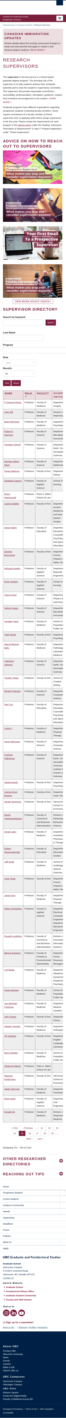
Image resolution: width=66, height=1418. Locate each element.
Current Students (11, 1199)
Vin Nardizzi (10, 1036)
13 (58, 1127)
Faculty (43, 393)
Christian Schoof (12, 444)
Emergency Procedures (13, 1409)
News (6, 1357)
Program (8, 345)
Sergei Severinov (12, 801)
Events (6, 1360)
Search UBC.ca (10, 1370)
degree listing (24, 125)
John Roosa (10, 1016)
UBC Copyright (46, 1409)
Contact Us (8, 1278)
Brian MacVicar (11, 421)
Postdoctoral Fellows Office (20, 1291)
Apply (6, 1248)
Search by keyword (14, 317)
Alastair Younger (12, 1026)
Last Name (9, 332)
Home (6, 1186)
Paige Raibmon (12, 471)
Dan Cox (8, 704)
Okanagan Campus (12, 1384)
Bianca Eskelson (12, 953)
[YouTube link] (21, 1313)
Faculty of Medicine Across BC (18, 1399)
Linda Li (8, 728)
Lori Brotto (9, 970)
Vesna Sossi (10, 595)
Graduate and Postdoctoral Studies (33, 1258)
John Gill (8, 412)
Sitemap (23, 1327)
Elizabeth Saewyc (13, 481)
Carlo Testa (10, 878)
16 (30, 1133)
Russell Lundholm (13, 936)
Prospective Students (24, 25)
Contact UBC (9, 1351)
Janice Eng (9, 895)
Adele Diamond (12, 1089)
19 (53, 1133)
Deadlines (8, 1224)
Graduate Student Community (21, 1295)
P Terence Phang (12, 402)
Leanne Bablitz (11, 503)
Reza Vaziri (10, 1098)
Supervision (9, 1217)
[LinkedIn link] (13, 1313)
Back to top (10, 1327)
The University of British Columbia (24, 6)
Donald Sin (9, 1112)
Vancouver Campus (12, 1381)
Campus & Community (13, 1205)
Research (42, 1327)
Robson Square (10, 1392)
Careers (7, 1364)
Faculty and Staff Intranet (19, 1300)
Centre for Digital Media (14, 1395)
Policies (7, 1236)
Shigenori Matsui (12, 1066)
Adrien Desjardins (13, 908)
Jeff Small (9, 862)
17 (38, 1133)
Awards (6, 1211)
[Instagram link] (6, 1313)
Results (7, 368)
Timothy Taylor (11, 678)
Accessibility (8, 1413)
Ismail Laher (10, 831)
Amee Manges (11, 990)
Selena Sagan (11, 608)
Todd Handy (10, 634)
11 (43, 1127)
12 (50, 1127)
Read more (37, 50)
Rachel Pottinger (12, 691)
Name (8, 393)
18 (45, 1133)
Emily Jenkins (11, 581)
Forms (6, 1230)
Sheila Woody (11, 782)
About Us (7, 1242)
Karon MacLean (12, 741)
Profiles (32, 1327)
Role (5, 357)
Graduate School (9, 25)
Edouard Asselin (12, 568)
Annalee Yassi (11, 621)
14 (15, 1133)
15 (23, 1133)
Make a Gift (8, 1367)
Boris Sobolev (11, 1053)
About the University (13, 1354)
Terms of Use (31, 1409)
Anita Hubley (10, 527)
